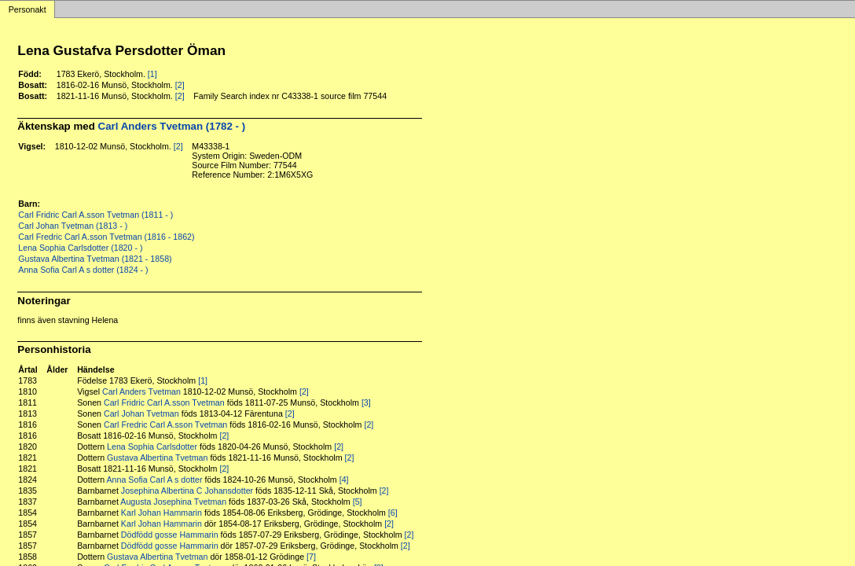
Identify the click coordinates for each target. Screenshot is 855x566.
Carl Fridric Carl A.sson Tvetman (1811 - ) (95, 214)
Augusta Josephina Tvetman (173, 501)
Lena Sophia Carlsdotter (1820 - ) (80, 247)
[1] (152, 74)
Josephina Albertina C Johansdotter (187, 490)
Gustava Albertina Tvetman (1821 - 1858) (94, 258)
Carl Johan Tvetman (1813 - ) (72, 225)
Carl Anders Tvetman (141, 391)
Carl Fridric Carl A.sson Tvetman (164, 402)
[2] (180, 85)
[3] (366, 402)
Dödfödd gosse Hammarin (169, 534)
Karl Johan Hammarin (161, 512)
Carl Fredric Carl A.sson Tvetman (165, 424)
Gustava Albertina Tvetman (157, 457)
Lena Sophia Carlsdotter (152, 446)
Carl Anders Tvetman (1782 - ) (172, 126)
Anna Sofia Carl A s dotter (155, 479)
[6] (393, 512)
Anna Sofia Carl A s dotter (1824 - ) (83, 269)
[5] (357, 501)
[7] (311, 556)
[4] (344, 479)
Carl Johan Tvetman (141, 413)
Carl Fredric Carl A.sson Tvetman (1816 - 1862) (106, 236)
